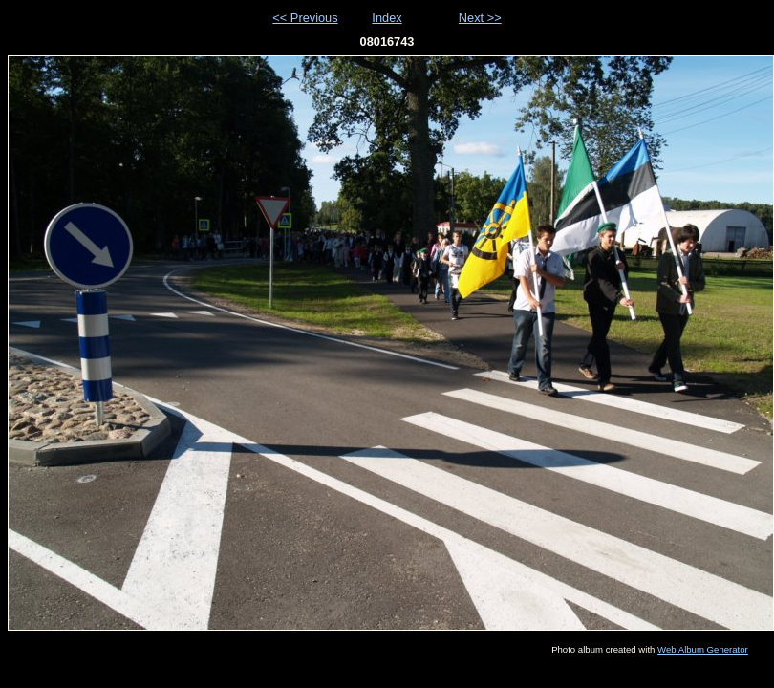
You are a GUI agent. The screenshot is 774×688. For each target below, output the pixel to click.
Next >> (480, 18)
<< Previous (304, 18)
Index (386, 18)
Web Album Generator (702, 649)
